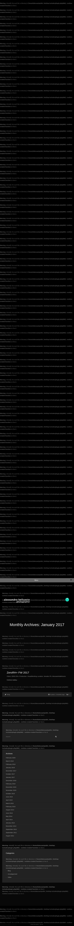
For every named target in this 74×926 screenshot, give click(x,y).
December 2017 (11, 771)
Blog (8, 694)
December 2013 (11, 826)
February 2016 (10, 784)
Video (9, 877)
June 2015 (9, 797)
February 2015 (10, 806)
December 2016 (11, 780)
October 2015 (10, 793)
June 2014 (9, 813)
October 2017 (10, 774)
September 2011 (11, 832)
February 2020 (10, 758)
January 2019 (10, 767)
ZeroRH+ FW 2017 (18, 672)
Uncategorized (12, 874)
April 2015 (9, 800)
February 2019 (10, 764)
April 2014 (9, 819)
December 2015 (11, 787)
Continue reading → (12, 680)
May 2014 (9, 816)
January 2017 (10, 777)
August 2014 (10, 810)
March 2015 (10, 803)
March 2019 (10, 761)
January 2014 (10, 823)
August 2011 (10, 836)
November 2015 (11, 790)
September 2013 (11, 829)
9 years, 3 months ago (57, 694)
